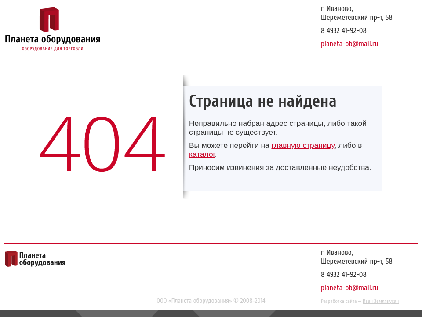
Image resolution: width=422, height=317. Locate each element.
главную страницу (302, 145)
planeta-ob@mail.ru (349, 43)
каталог (202, 154)
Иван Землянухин (381, 301)
